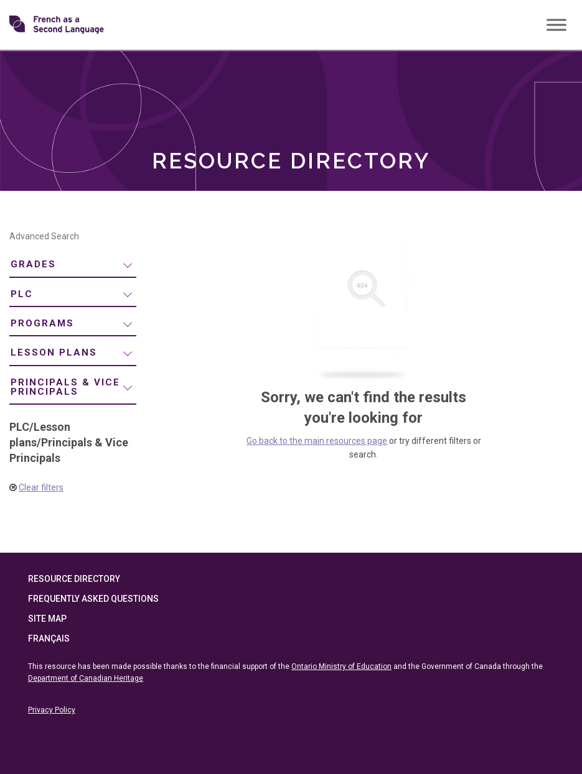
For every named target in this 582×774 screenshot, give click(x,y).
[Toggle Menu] (556, 24)
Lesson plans (54, 352)
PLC (22, 294)
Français (49, 638)
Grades (33, 264)
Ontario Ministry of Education (341, 666)
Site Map (47, 619)
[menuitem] (72, 265)
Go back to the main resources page (316, 441)
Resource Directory (74, 579)
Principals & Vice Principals (65, 387)
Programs (42, 323)
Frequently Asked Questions (93, 599)
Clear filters (41, 487)
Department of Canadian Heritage (85, 678)
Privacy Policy (51, 710)
